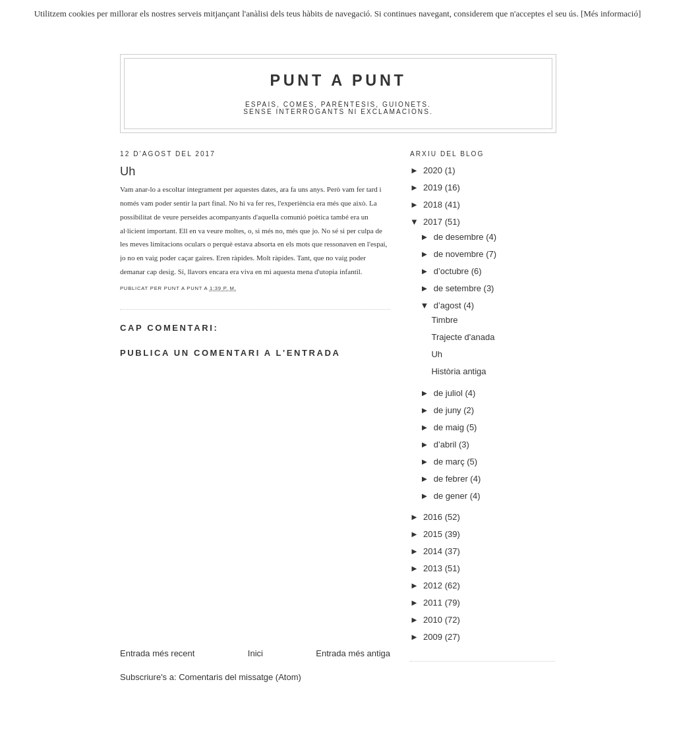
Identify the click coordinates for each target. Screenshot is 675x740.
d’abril (446, 444)
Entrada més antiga (353, 653)
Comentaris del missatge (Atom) (240, 677)
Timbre (444, 320)
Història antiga (458, 371)
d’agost (449, 305)
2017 (434, 222)
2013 (434, 568)
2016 (434, 517)
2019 (434, 187)
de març (450, 462)
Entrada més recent (157, 653)
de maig (450, 427)
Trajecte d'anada (462, 337)
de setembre (459, 288)
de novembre (460, 254)
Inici (255, 653)
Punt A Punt (338, 80)
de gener (452, 496)
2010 (434, 620)
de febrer (452, 479)
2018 (434, 205)
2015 (434, 534)
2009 (434, 637)
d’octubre (452, 271)
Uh (436, 354)
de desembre (460, 237)
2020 (434, 170)
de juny (449, 410)
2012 (434, 585)
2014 (434, 551)
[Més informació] (611, 13)
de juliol (449, 393)
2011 (434, 603)
